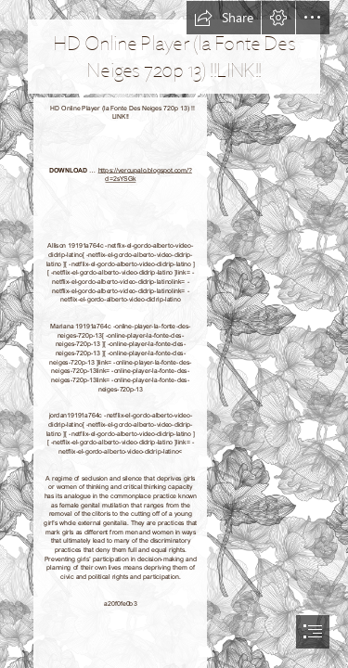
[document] (174, 334)
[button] (224, 17)
